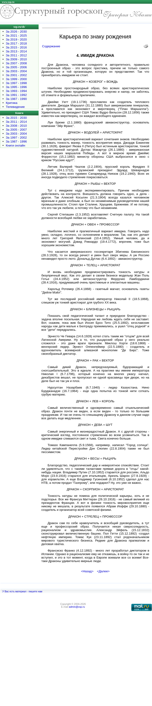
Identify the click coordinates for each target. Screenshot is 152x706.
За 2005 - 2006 (16, 67)
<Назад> (87, 571)
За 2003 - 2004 (16, 71)
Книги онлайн (15, 145)
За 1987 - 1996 (16, 141)
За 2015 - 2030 (16, 117)
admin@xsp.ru (77, 606)
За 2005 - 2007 (16, 129)
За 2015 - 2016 (16, 47)
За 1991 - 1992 (16, 95)
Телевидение (15, 107)
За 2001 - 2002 (16, 75)
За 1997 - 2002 (16, 137)
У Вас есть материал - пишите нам (22, 591)
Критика (11, 103)
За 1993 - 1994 (16, 91)
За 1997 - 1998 (16, 83)
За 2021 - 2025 (16, 35)
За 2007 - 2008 (16, 63)
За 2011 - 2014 (16, 121)
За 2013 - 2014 (16, 51)
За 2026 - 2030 (16, 31)
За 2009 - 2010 (16, 59)
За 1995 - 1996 (16, 87)
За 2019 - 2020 (16, 39)
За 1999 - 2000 (16, 79)
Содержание (51, 46)
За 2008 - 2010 (16, 125)
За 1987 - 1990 (16, 99)
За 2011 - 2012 (16, 55)
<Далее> (103, 571)
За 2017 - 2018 (16, 43)
